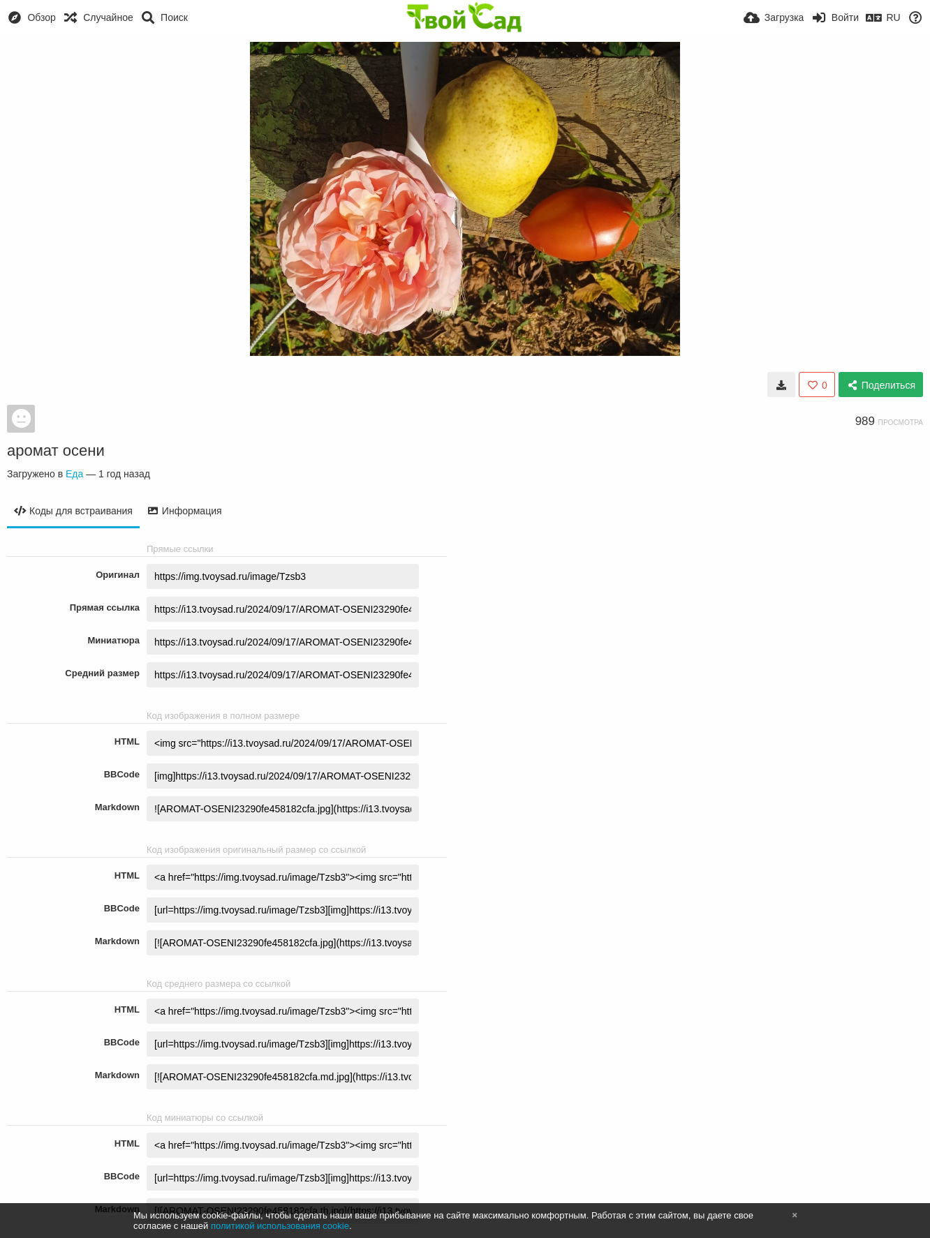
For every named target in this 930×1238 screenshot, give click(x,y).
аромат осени (56, 450)
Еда (74, 473)
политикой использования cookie (280, 1226)
